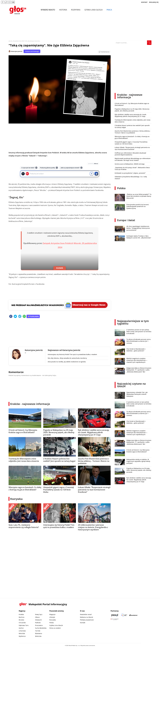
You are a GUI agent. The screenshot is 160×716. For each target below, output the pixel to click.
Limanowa (22, 631)
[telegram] (19, 316)
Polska (121, 188)
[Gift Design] (115, 619)
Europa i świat (126, 220)
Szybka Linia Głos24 (94, 10)
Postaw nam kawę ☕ (32, 51)
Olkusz (37, 617)
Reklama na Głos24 (86, 617)
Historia (63, 10)
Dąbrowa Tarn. (24, 625)
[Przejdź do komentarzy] (104, 51)
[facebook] (10, 316)
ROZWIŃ (59, 268)
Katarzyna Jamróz (16, 51)
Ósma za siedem (55, 628)
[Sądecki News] (124, 615)
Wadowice (38, 633)
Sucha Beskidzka (40, 628)
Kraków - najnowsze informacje (30, 404)
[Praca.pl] (115, 615)
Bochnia (21, 617)
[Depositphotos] (133, 615)
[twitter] (15, 316)
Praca (109, 10)
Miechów (22, 633)
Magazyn (52, 614)
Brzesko (21, 620)
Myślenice (22, 636)
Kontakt (82, 623)
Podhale (38, 623)
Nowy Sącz (38, 614)
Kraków (21, 614)
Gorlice (21, 628)
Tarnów (37, 631)
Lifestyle (52, 617)
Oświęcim (38, 620)
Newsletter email (86, 614)
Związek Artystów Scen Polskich (58, 243)
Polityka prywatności (87, 620)
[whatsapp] (24, 316)
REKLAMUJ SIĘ (153, 2)
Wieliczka (38, 636)
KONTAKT (144, 2)
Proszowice (39, 625)
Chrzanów (22, 623)
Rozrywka (76, 10)
